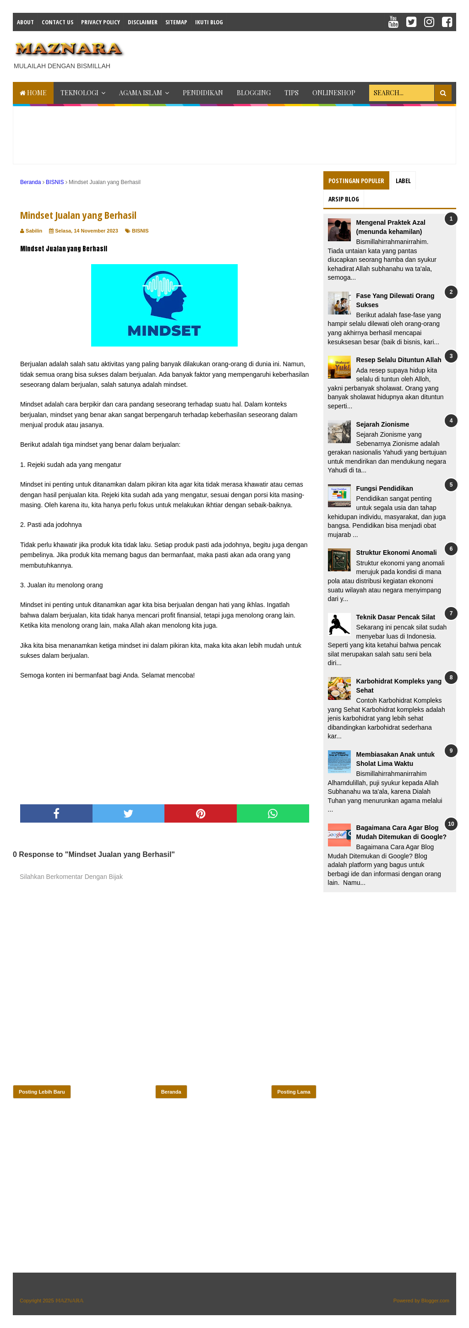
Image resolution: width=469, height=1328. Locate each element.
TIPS (291, 92)
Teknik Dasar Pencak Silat (396, 617)
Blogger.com (435, 1300)
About (25, 22)
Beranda (171, 1092)
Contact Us (57, 22)
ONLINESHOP (333, 92)
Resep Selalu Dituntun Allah (399, 359)
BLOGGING (254, 92)
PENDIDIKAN (203, 92)
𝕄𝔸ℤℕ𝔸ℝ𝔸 (69, 1300)
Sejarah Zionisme (382, 424)
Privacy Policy (100, 22)
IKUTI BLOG (209, 22)
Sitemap (176, 22)
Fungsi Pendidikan (384, 488)
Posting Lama (293, 1092)
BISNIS (140, 230)
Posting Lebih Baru (42, 1092)
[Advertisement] (300, 54)
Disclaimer (143, 22)
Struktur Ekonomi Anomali (396, 552)
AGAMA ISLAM (140, 92)
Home (33, 92)
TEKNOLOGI (79, 92)
